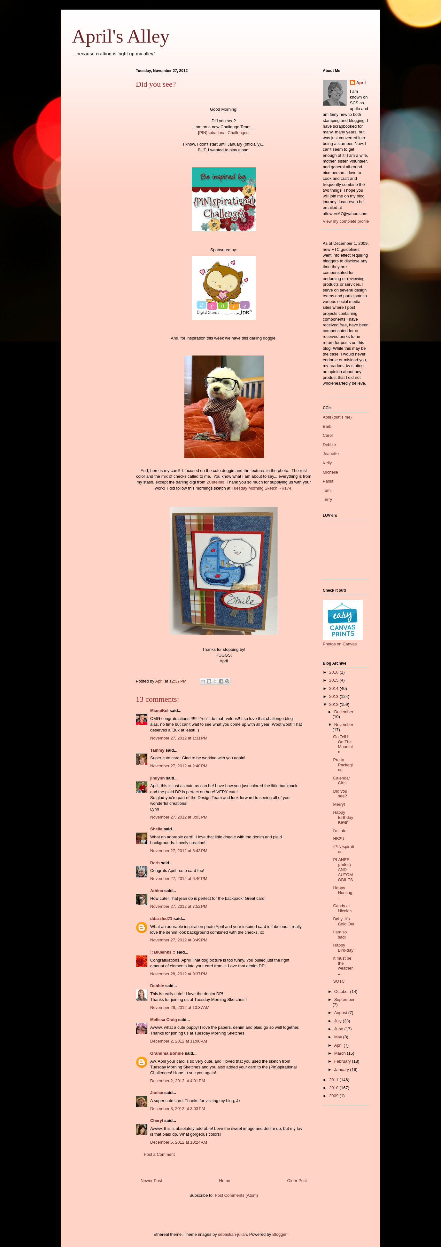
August (341, 1012)
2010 (334, 1087)
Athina (156, 890)
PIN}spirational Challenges (223, 132)
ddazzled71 (161, 918)
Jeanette (331, 453)
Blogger (279, 1234)
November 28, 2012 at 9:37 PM (178, 973)
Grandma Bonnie (167, 1053)
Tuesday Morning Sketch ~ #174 (261, 488)
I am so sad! (340, 934)
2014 (334, 688)
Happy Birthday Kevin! (343, 817)
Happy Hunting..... (343, 892)
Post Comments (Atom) (236, 1195)
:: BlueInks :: (162, 952)
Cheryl (156, 1120)
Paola (328, 481)
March (340, 1053)
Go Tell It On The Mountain (342, 744)
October (342, 991)
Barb (155, 862)
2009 (334, 1095)
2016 (334, 672)
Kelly (327, 462)
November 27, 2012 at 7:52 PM (178, 906)
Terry (327, 499)
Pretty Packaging (342, 764)
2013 (334, 696)
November (343, 724)
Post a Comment (159, 1154)
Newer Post (151, 1180)
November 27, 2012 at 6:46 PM (178, 878)
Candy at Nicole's (342, 908)
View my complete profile (346, 221)
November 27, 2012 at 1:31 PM (178, 738)
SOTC (338, 981)
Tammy (157, 750)
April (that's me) (337, 417)
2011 (334, 1079)
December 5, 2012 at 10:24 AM (178, 1142)
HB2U (338, 838)
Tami (327, 490)
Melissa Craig (163, 1019)
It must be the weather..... (343, 966)
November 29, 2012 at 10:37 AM (179, 1007)
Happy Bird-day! (343, 948)
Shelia (156, 829)
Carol (328, 435)
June (339, 1029)
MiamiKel (159, 710)
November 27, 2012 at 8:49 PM (178, 940)
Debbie (157, 985)
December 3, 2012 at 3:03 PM (177, 1108)
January (342, 1069)
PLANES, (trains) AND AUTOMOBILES (343, 869)
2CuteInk (214, 482)
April (361, 82)
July (338, 1021)
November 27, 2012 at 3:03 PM (178, 817)
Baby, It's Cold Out (343, 921)
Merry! (339, 804)
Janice (156, 1092)
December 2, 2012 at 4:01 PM (177, 1080)
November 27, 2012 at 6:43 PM (178, 850)
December (343, 711)
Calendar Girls (341, 781)
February (343, 1061)
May (338, 1037)
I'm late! (340, 830)
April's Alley (121, 36)
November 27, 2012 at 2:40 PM (178, 765)
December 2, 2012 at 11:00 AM (178, 1041)
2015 (334, 680)
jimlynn (157, 778)
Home (224, 1180)
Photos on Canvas (340, 644)
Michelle (330, 472)
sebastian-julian (232, 1234)
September (344, 999)
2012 (334, 704)
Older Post (297, 1180)
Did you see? (340, 794)
